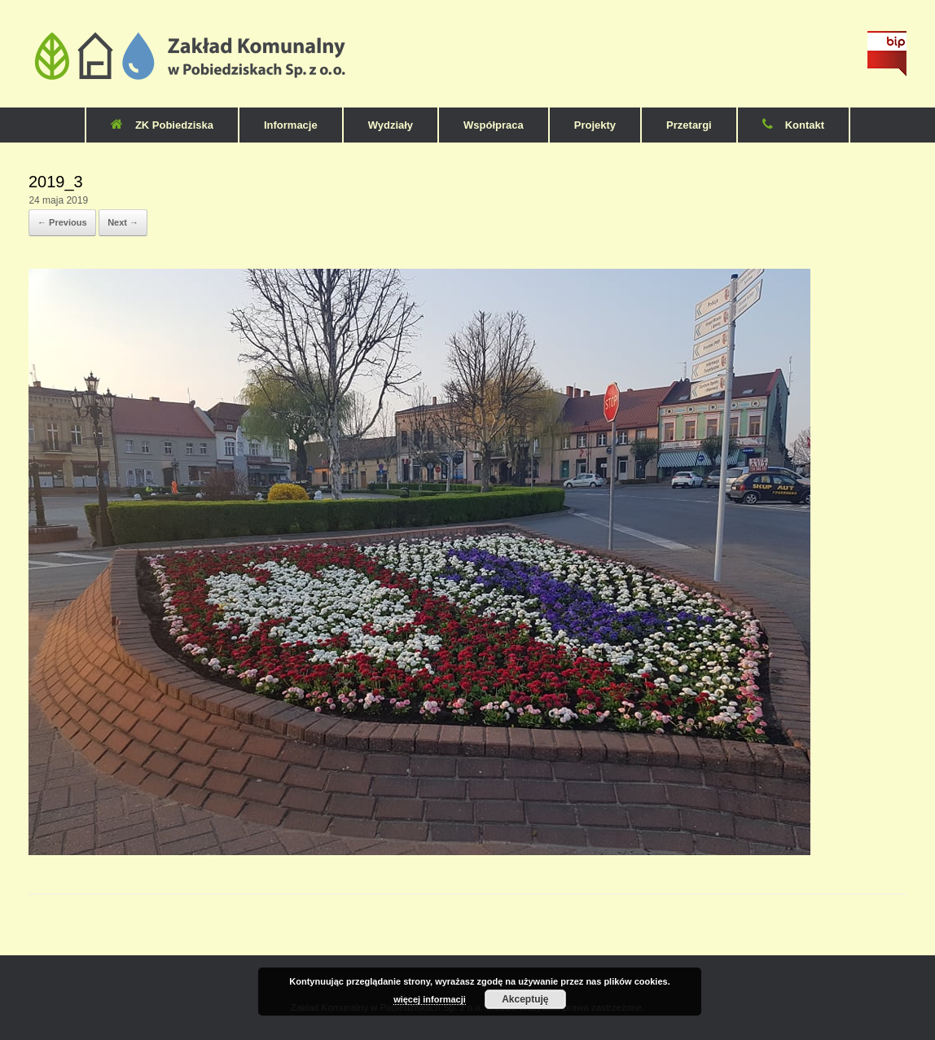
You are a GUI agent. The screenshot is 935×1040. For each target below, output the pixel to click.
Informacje (291, 125)
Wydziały (390, 125)
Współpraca (493, 125)
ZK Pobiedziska (162, 125)
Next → (123, 222)
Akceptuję (525, 999)
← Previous (62, 222)
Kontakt (793, 125)
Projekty (595, 125)
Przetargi (689, 125)
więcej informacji (429, 999)
